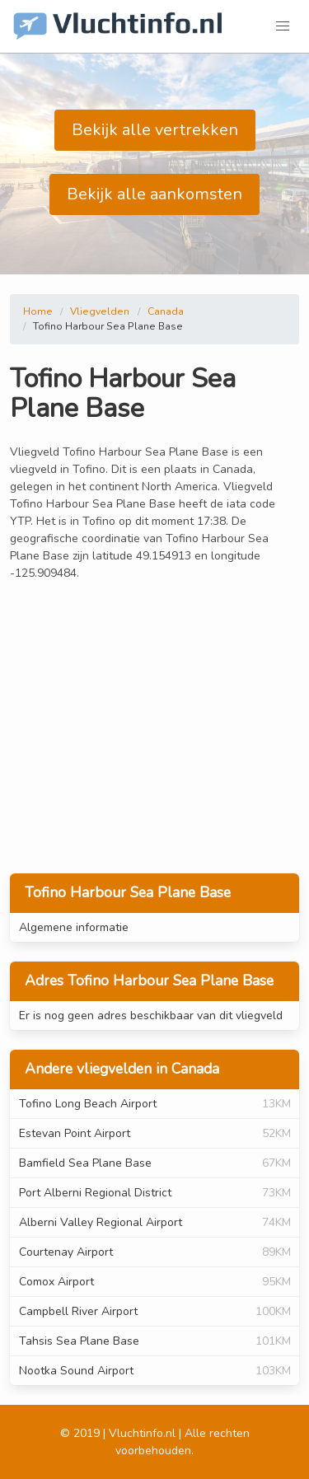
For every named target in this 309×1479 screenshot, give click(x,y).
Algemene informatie (74, 927)
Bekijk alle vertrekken (155, 130)
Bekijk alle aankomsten (154, 194)
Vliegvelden (99, 311)
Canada (165, 311)
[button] (282, 26)
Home (38, 311)
